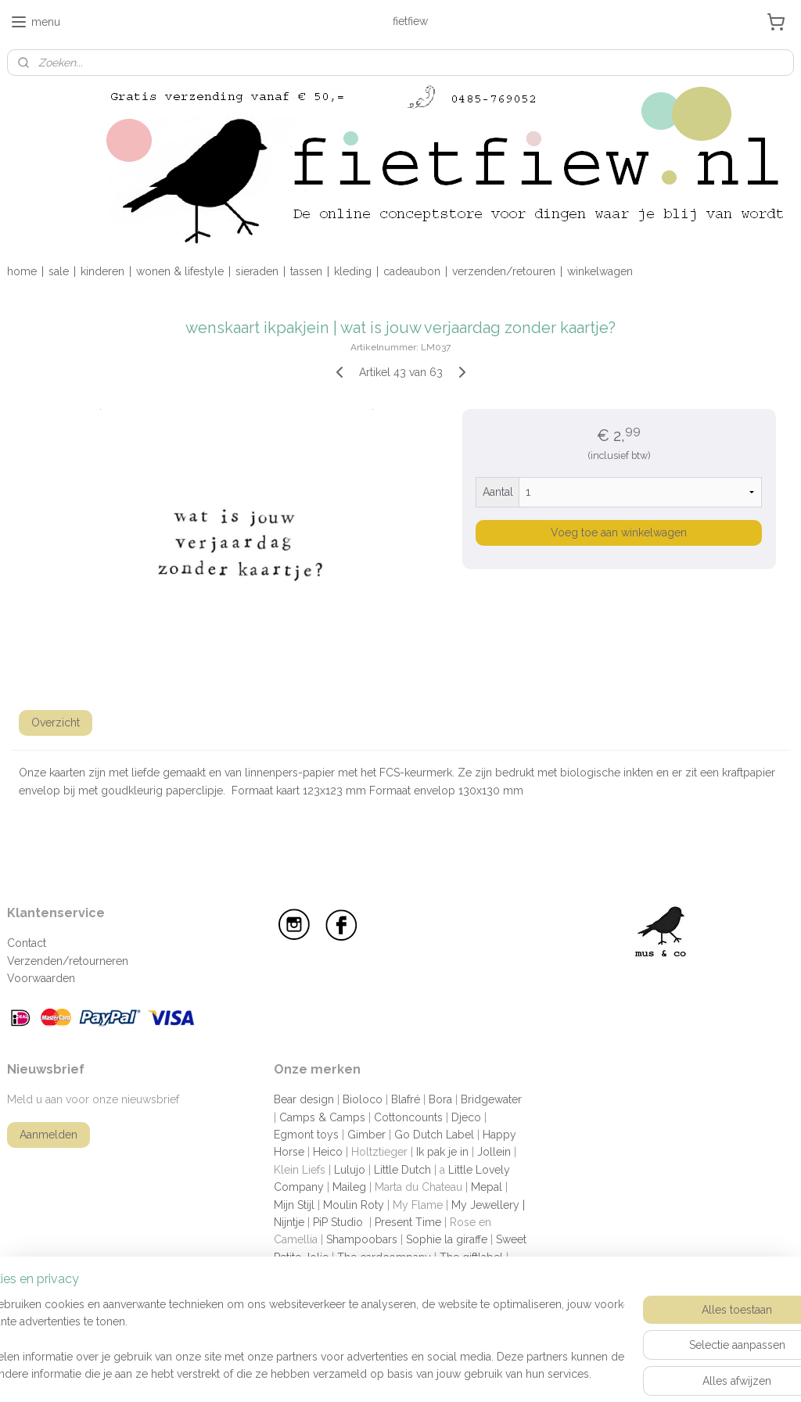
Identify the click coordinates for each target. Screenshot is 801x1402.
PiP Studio (338, 1222)
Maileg (349, 1187)
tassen (306, 271)
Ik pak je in (442, 1152)
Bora (440, 1099)
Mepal (486, 1187)
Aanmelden (48, 1134)
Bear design (304, 1099)
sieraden (256, 271)
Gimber (366, 1134)
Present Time (408, 1222)
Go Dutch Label (434, 1134)
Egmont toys (306, 1134)
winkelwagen (600, 271)
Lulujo (349, 1170)
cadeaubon (411, 271)
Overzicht (55, 722)
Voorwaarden (41, 978)
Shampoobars (361, 1239)
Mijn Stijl (294, 1205)
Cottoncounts (408, 1117)
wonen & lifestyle (180, 271)
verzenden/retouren (503, 271)
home (22, 271)
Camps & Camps (322, 1117)
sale (58, 271)
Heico (328, 1152)
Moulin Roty (353, 1205)
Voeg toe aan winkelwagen (619, 532)
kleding (353, 271)
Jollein (494, 1152)
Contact (26, 943)
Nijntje (289, 1222)
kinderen (102, 271)
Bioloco (363, 1099)
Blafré (405, 1099)
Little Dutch (402, 1170)
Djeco (466, 1117)
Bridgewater (491, 1099)
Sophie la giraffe (446, 1239)
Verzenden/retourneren (67, 961)
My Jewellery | (488, 1205)
